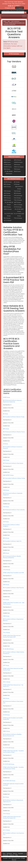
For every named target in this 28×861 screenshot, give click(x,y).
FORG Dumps (7, 200)
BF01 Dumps (7, 184)
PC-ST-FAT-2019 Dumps (19, 210)
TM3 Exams (17, 169)
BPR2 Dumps (7, 195)
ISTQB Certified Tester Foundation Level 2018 (13, 572)
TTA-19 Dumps (18, 200)
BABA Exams (7, 162)
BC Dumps (17, 182)
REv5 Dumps (7, 218)
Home (4, 21)
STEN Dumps (7, 191)
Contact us (11, 855)
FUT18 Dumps (18, 207)
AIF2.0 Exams (17, 160)
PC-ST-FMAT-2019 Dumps (19, 214)
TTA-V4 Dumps (18, 218)
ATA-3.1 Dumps (18, 204)
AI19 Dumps (7, 193)
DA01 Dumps (7, 186)
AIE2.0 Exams (7, 160)
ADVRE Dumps (8, 182)
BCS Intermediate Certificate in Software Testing (14, 478)
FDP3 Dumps (7, 197)
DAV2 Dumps (7, 207)
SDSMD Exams (8, 166)
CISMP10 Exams (18, 162)
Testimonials (5, 855)
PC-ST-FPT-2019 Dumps (8, 214)
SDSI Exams (17, 164)
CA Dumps (17, 184)
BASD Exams (17, 171)
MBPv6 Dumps (8, 209)
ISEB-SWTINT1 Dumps (19, 187)
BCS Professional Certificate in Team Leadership (14, 509)
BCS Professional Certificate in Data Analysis (13, 463)
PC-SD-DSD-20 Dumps (9, 203)
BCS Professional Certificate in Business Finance (14, 431)
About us (15, 853)
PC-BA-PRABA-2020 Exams (9, 172)
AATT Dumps (17, 202)
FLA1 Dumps (17, 197)
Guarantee (20, 853)
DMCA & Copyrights (7, 856)
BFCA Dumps (17, 193)
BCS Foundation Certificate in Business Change (13, 416)
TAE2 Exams (7, 169)
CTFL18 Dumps (18, 195)
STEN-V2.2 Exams (18, 166)
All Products (9, 853)
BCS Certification (15, 21)
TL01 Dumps (17, 191)
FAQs (16, 855)
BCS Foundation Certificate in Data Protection (13, 587)
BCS (9, 21)
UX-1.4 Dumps (7, 220)
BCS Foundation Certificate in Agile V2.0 (12, 541)
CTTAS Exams (7, 164)
